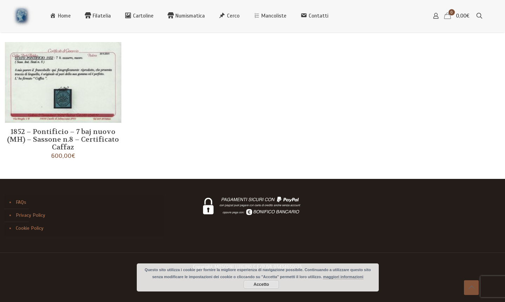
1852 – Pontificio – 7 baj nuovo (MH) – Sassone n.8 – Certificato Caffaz (63, 139)
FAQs (21, 202)
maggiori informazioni (343, 277)
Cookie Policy (29, 228)
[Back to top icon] (471, 287)
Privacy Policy (30, 215)
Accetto (261, 284)
